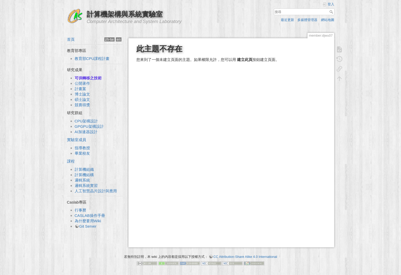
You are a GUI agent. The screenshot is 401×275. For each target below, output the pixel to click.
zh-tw (109, 39)
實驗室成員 (76, 140)
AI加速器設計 (86, 132)
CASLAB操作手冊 (90, 215)
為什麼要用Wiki (88, 221)
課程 (71, 161)
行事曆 (80, 210)
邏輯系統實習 (86, 185)
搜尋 (331, 12)
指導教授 (82, 148)
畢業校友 (82, 153)
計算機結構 (84, 175)
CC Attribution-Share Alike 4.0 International (245, 257)
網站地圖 (327, 20)
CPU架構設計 (86, 121)
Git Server (88, 226)
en (119, 39)
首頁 (71, 39)
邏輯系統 (82, 180)
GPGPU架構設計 (89, 126)
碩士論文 (82, 99)
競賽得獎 (82, 105)
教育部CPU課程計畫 (92, 58)
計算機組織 (84, 169)
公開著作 (82, 83)
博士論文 (82, 94)
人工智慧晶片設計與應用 (96, 191)
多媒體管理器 (307, 20)
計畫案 (80, 89)
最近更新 (287, 20)
